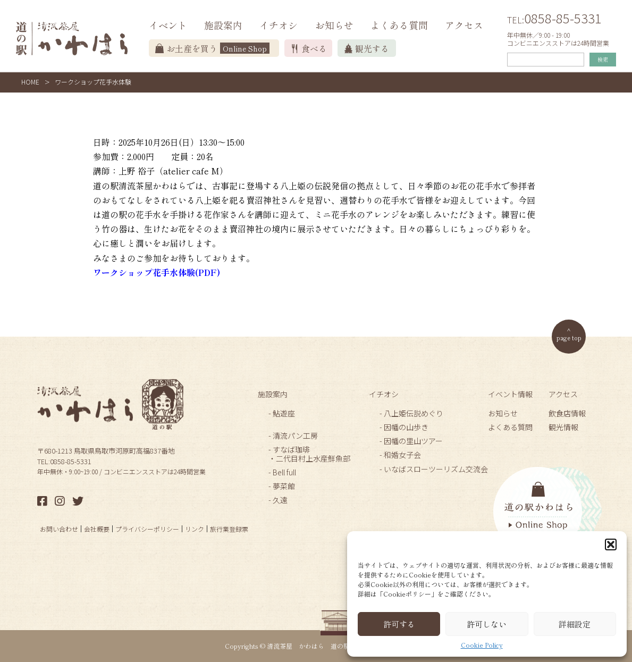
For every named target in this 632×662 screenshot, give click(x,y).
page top (569, 337)
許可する (399, 624)
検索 (602, 59)
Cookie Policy (482, 645)
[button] (610, 544)
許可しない (487, 624)
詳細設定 (575, 624)
